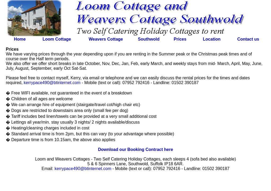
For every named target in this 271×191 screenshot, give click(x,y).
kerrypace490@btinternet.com (52, 82)
